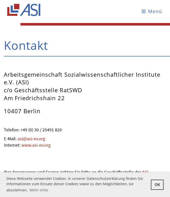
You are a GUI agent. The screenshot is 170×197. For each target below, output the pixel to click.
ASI (145, 172)
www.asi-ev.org (36, 145)
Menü (152, 11)
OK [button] (157, 184)
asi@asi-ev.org (31, 139)
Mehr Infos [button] (39, 190)
